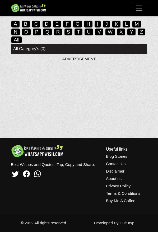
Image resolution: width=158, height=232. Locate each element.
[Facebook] (26, 173)
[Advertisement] (79, 99)
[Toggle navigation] (139, 8)
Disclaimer (115, 171)
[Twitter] (15, 173)
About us (114, 178)
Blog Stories (116, 156)
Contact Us (116, 163)
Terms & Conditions (123, 193)
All (16, 40)
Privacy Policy (118, 186)
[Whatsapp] (37, 173)
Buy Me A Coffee (120, 200)
